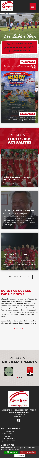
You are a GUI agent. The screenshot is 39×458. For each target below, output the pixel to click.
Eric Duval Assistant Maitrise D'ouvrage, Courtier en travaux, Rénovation (17, 377)
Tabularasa (19, 377)
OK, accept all (11, 452)
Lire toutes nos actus (19, 277)
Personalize (19, 455)
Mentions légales (10, 441)
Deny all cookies (28, 452)
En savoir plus (19, 328)
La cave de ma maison (21, 377)
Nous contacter (10, 438)
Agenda (7, 436)
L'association (9, 431)
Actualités (8, 434)
